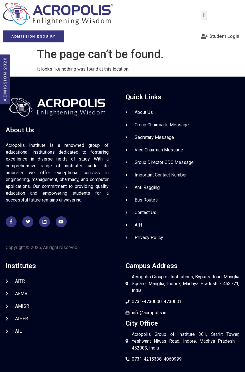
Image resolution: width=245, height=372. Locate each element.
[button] (204, 15)
